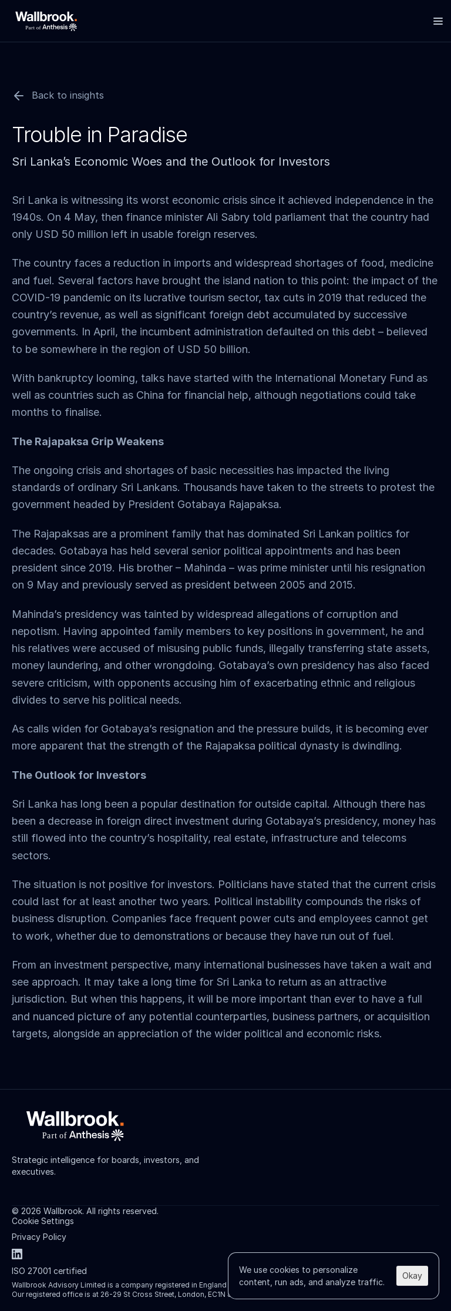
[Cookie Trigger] (43, 1221)
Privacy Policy (39, 1237)
